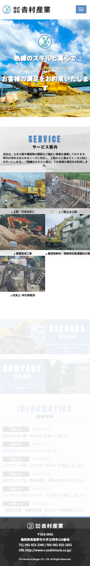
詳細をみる (67, 349)
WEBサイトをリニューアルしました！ (31, 450)
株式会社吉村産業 (26, 9)
